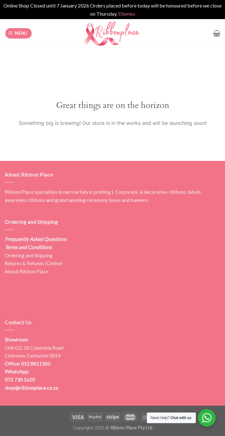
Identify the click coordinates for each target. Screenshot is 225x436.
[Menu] (18, 33)
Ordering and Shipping (29, 255)
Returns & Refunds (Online (33, 263)
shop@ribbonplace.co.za (31, 388)
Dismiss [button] (126, 14)
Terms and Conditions (28, 247)
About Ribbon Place (26, 271)
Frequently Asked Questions (36, 239)
